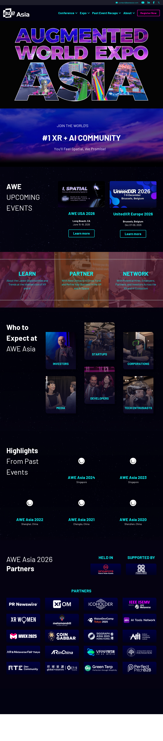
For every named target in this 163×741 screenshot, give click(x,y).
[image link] (16, 12)
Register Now (148, 12)
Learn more (81, 234)
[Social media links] (143, 2)
